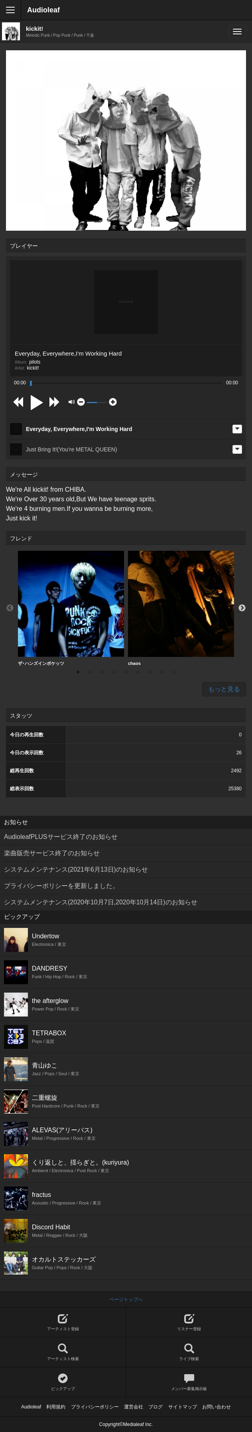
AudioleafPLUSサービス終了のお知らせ (61, 836)
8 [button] (162, 672)
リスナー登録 (189, 1322)
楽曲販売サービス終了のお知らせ (52, 853)
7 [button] (150, 672)
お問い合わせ (216, 1407)
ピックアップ (63, 1382)
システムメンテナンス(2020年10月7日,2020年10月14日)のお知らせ (100, 902)
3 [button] (102, 672)
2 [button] (90, 672)
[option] (71, 608)
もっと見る (224, 689)
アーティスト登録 (63, 1322)
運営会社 (133, 1407)
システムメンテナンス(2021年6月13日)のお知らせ (76, 869)
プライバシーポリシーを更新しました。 (61, 885)
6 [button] (138, 672)
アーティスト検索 (63, 1352)
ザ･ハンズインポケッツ (71, 608)
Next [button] (242, 608)
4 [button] (114, 672)
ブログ (155, 1407)
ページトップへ (126, 1299)
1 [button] (78, 672)
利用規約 (55, 1407)
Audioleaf (43, 10)
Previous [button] (10, 608)
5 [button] (126, 672)
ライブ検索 (189, 1352)
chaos (181, 608)
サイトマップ (182, 1407)
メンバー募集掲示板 (189, 1382)
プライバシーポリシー (95, 1407)
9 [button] (174, 672)
